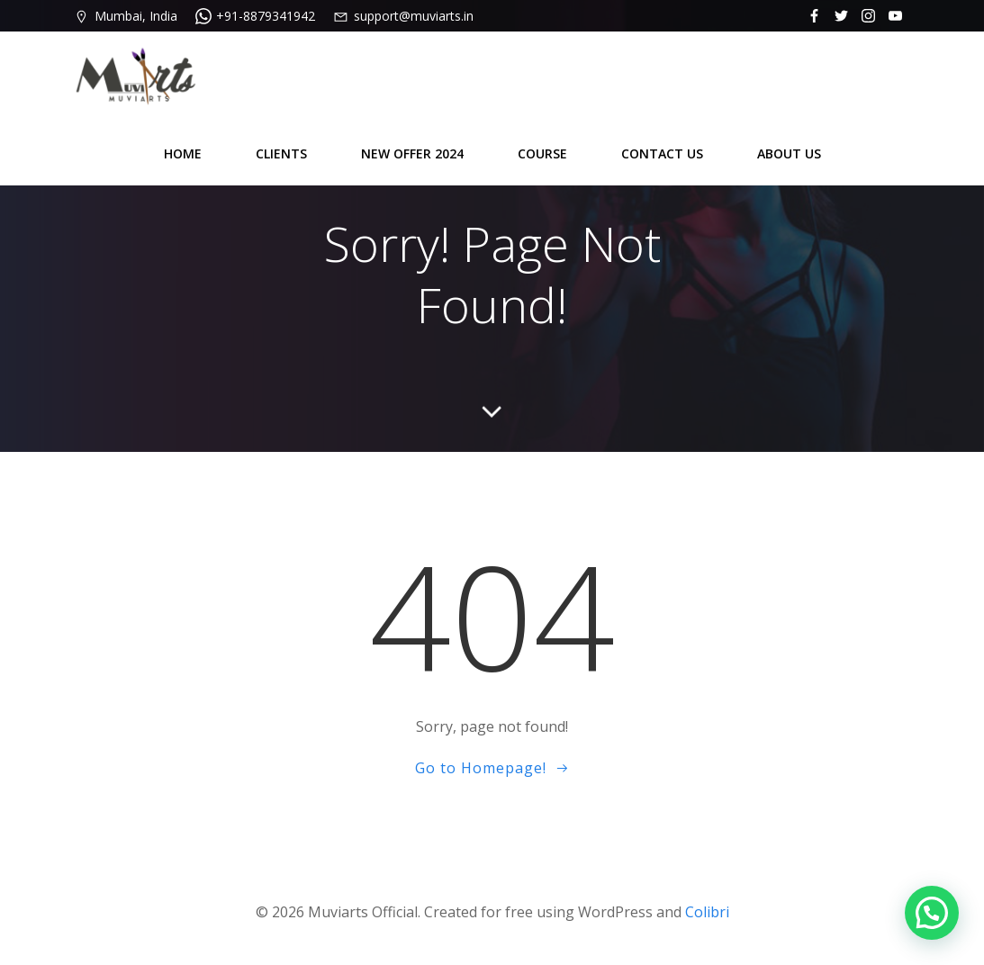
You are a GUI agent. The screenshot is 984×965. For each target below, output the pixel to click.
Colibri (707, 912)
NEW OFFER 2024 (412, 153)
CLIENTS (281, 153)
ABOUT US (789, 153)
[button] (932, 913)
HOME (183, 153)
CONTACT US (662, 153)
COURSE (542, 153)
